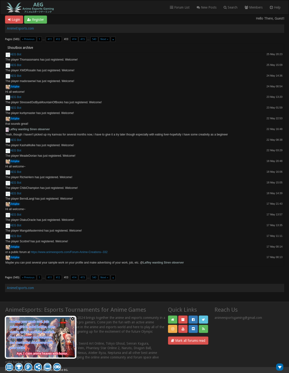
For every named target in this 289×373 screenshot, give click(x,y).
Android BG (60, 370)
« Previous (28, 39)
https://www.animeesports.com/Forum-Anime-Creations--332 (69, 252)
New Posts (206, 7)
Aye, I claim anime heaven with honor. (42, 353)
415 (82, 39)
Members (254, 7)
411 (49, 39)
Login (14, 19)
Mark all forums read (188, 340)
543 (94, 39)
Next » (104, 39)
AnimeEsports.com (20, 28)
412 (58, 39)
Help (275, 7)
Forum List (179, 7)
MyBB (23, 370)
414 (74, 39)
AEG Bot (15, 54)
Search (230, 7)
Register (35, 19)
